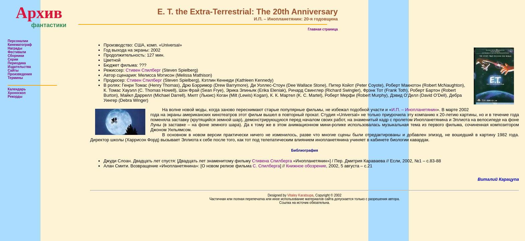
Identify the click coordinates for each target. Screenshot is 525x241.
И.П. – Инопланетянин (414, 109)
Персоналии (18, 41)
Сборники (16, 56)
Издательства (19, 67)
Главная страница (323, 29)
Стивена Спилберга (272, 160)
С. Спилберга (266, 165)
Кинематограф (20, 45)
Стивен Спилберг (143, 70)
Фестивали (17, 52)
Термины (15, 78)
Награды (15, 48)
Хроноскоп (17, 93)
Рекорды (15, 96)
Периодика (17, 63)
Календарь (17, 89)
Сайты (13, 70)
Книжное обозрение (306, 165)
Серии (13, 59)
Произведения (20, 74)
